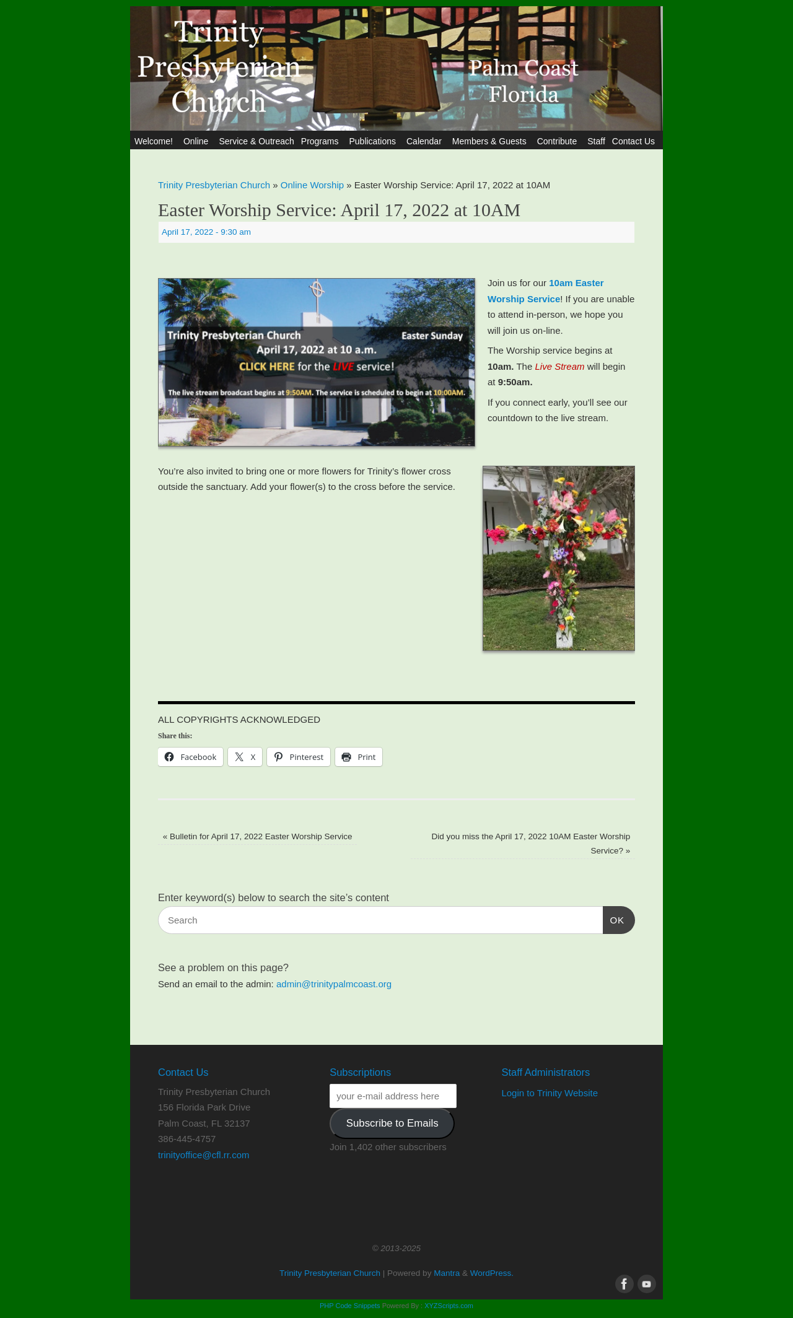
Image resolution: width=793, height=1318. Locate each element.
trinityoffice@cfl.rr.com (203, 1155)
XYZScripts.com (448, 1305)
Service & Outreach (256, 141)
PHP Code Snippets (350, 1305)
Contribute (559, 141)
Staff (596, 141)
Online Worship (312, 185)
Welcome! (155, 141)
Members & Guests (491, 141)
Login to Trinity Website (549, 1093)
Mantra (447, 1273)
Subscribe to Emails (392, 1123)
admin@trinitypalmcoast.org (334, 984)
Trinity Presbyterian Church (214, 185)
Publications (374, 141)
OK (614, 918)
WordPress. (492, 1273)
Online (197, 141)
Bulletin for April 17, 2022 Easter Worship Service (258, 836)
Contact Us (635, 141)
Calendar (425, 141)
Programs (322, 141)
